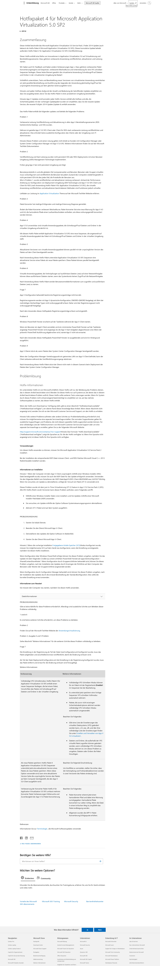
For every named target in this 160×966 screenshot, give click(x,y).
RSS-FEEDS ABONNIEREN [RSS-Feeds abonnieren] (31, 844)
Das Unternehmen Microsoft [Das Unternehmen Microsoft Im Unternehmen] (137, 945)
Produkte (62, 3)
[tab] (28, 878)
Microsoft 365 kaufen (92, 3)
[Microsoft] (15, 3)
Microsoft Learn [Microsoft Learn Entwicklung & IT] (109, 945)
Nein (100, 930)
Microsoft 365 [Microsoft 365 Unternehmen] (83, 956)
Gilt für (23, 31)
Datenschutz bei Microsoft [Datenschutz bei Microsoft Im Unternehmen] (136, 952)
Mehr (79, 3)
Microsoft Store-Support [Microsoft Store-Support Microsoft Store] (39, 948)
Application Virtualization (49, 193)
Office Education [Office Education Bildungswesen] (61, 956)
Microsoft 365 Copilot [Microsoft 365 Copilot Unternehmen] (86, 959)
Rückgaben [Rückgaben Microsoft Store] (36, 952)
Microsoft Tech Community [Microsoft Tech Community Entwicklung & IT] (112, 952)
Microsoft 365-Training (51, 901)
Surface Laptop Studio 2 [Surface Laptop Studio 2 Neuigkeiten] (14, 948)
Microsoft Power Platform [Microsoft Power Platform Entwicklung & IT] (112, 959)
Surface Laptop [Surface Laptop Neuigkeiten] (12, 945)
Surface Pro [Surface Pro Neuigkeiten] (11, 941)
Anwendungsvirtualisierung (69, 630)
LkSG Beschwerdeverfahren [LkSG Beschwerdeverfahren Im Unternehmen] (136, 963)
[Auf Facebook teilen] (21, 837)
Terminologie (42, 828)
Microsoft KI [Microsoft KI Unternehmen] (83, 941)
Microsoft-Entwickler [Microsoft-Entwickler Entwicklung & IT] (110, 941)
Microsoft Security (71, 901)
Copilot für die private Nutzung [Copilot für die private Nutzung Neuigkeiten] (16, 956)
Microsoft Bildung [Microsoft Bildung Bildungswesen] (62, 941)
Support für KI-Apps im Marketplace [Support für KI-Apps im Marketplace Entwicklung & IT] (115, 948)
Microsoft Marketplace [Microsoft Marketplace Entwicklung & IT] (111, 956)
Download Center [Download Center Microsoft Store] (38, 945)
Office (54, 3)
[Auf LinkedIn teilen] (25, 837)
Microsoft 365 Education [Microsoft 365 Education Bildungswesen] (63, 952)
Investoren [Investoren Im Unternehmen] (132, 956)
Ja (87, 930)
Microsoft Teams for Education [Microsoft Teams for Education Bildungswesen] (65, 948)
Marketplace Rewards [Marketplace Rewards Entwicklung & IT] (111, 963)
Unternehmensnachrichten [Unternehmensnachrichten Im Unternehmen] (136, 948)
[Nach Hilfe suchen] (133, 2)
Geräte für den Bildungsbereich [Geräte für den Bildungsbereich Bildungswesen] (65, 945)
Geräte (71, 3)
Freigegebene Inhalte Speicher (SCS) (66, 545)
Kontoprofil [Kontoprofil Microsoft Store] (36, 941)
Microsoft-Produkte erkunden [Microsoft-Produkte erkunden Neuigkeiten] (16, 963)
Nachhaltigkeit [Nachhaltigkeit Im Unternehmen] (133, 959)
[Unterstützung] (32, 3)
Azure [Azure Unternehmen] (81, 948)
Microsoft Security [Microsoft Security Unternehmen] (85, 945)
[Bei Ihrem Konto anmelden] (145, 3)
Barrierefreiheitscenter (94, 901)
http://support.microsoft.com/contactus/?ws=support (40, 431)
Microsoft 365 (45, 3)
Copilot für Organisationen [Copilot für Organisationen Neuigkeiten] (15, 952)
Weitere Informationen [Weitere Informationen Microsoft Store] (39, 963)
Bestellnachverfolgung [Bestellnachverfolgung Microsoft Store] (39, 956)
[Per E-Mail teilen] (31, 837)
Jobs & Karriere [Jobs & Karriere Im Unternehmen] (133, 941)
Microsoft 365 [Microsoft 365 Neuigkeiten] (11, 959)
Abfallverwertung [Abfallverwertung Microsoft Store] (38, 959)
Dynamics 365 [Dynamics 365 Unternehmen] (84, 952)
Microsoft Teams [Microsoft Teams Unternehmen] (84, 963)
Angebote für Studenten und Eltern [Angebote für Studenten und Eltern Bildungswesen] (66, 964)
